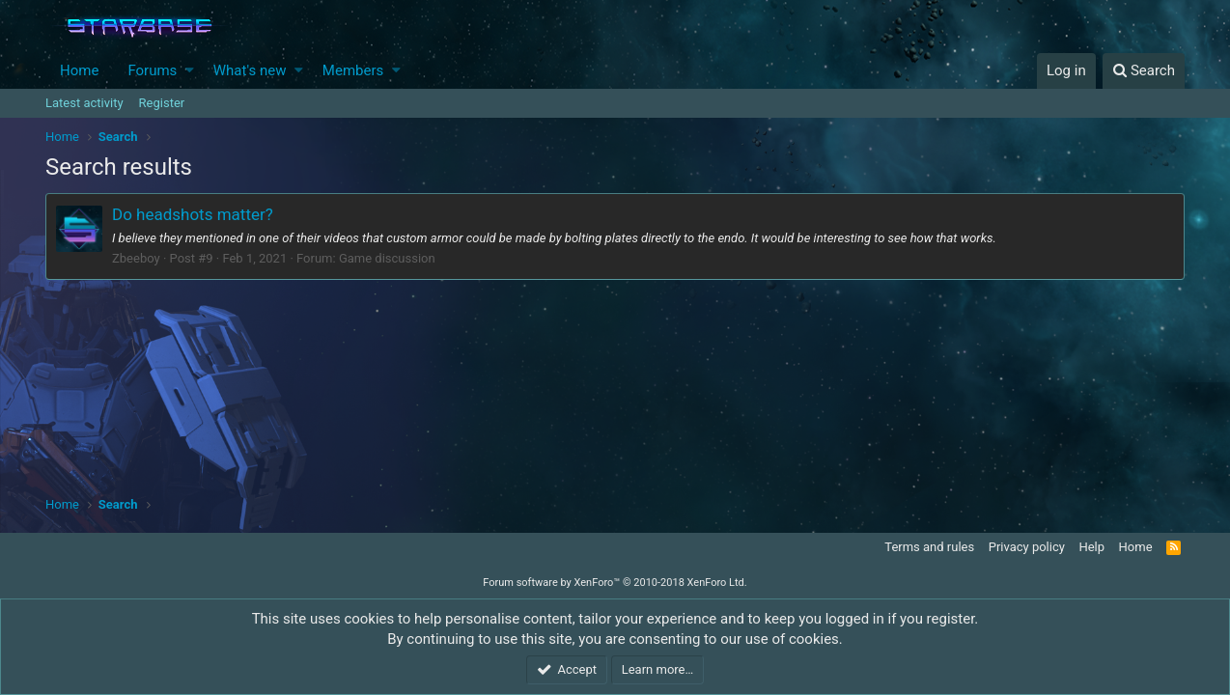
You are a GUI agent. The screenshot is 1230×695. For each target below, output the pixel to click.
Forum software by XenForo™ (614, 582)
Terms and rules (929, 547)
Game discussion (387, 258)
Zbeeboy (136, 258)
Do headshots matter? (192, 214)
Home (79, 70)
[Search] (1144, 71)
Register (162, 103)
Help (1091, 547)
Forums (152, 70)
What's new (250, 70)
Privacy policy (1027, 547)
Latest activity (84, 103)
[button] (190, 71)
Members (352, 70)
